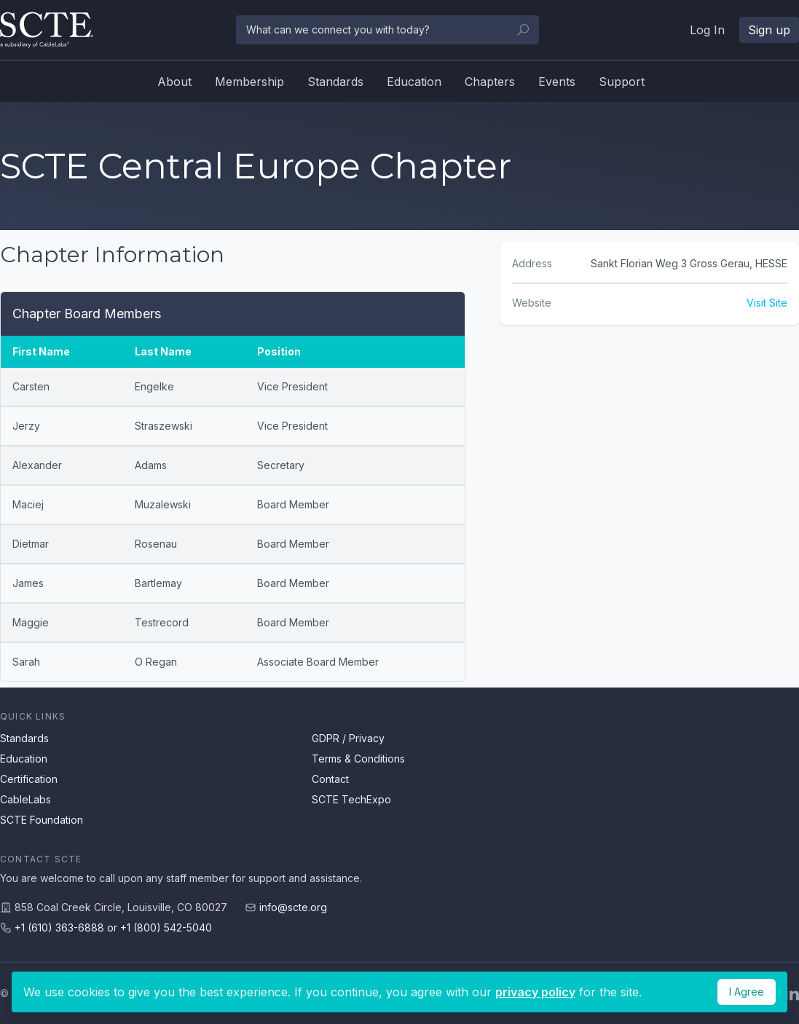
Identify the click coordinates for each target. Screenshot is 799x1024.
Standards (335, 81)
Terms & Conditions (358, 758)
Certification (29, 779)
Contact (330, 779)
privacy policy (535, 992)
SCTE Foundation (41, 820)
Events (556, 81)
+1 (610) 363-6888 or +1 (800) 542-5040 (113, 927)
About (174, 81)
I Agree (746, 991)
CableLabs (25, 799)
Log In (707, 30)
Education (414, 81)
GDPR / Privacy (348, 738)
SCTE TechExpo (351, 799)
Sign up (769, 30)
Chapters (490, 81)
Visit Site (767, 302)
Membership (249, 81)
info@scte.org (293, 907)
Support (622, 81)
